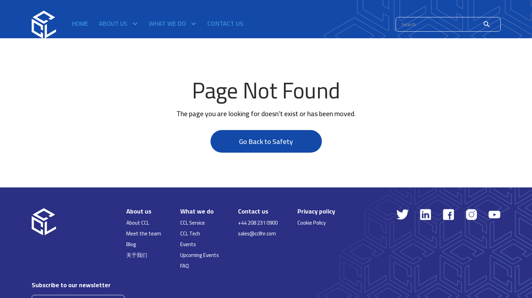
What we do (197, 211)
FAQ (184, 265)
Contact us (225, 25)
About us (138, 211)
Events (188, 244)
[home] (44, 24)
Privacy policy (316, 211)
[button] (118, 24)
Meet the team (143, 233)
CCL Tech (190, 233)
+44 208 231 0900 (258, 222)
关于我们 (136, 255)
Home (80, 25)
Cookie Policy (311, 222)
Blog (131, 244)
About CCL (137, 222)
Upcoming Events (199, 255)
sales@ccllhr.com (257, 233)
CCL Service (192, 222)
